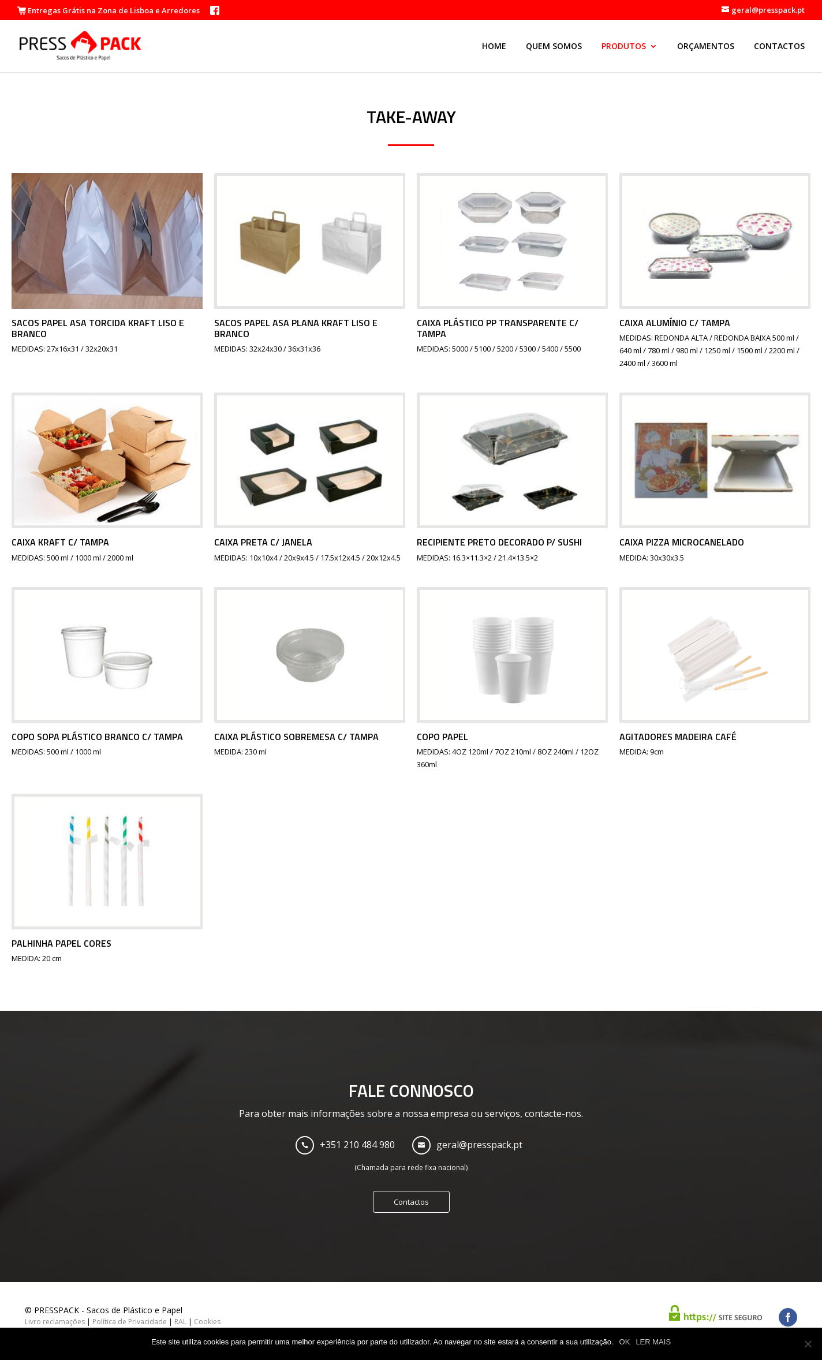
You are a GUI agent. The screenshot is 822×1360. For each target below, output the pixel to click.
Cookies (207, 1322)
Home (494, 46)
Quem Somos (554, 46)
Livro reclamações (55, 1322)
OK (624, 1341)
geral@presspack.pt (479, 1144)
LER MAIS (653, 1341)
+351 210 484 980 (357, 1144)
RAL (180, 1322)
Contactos (779, 46)
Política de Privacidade (129, 1322)
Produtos (623, 46)
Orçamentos (705, 46)
